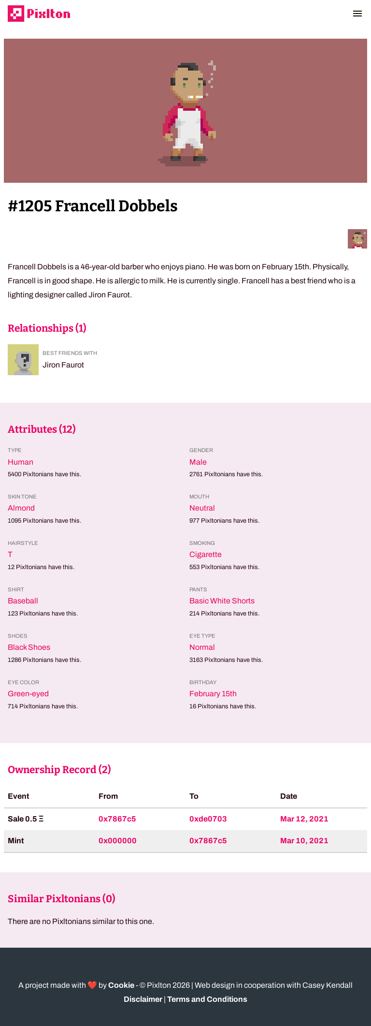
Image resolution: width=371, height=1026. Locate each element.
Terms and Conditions (207, 999)
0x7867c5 (117, 819)
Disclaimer (143, 999)
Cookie (121, 985)
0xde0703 (208, 819)
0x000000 (118, 840)
